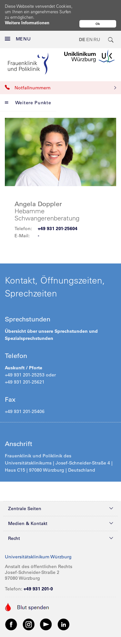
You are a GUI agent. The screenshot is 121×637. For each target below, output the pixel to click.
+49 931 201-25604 (57, 215)
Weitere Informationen (27, 22)
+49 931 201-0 (38, 575)
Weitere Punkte (28, 89)
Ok (98, 24)
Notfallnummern (60, 74)
